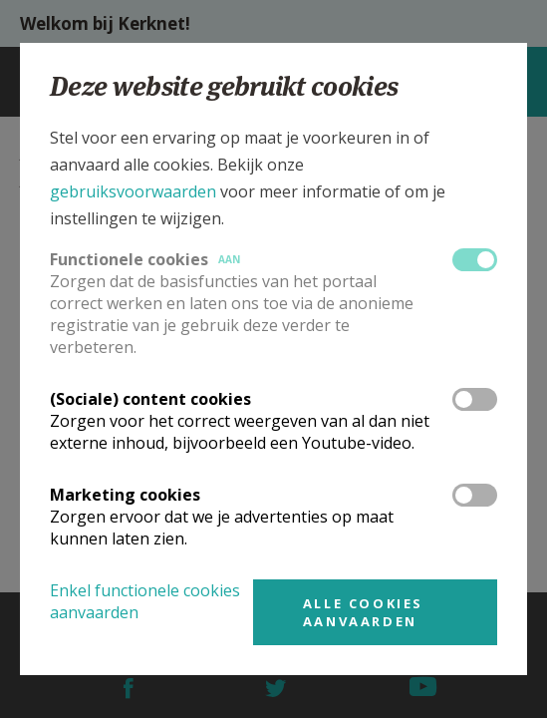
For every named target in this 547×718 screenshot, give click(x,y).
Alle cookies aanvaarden (363, 612)
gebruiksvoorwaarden (133, 191)
